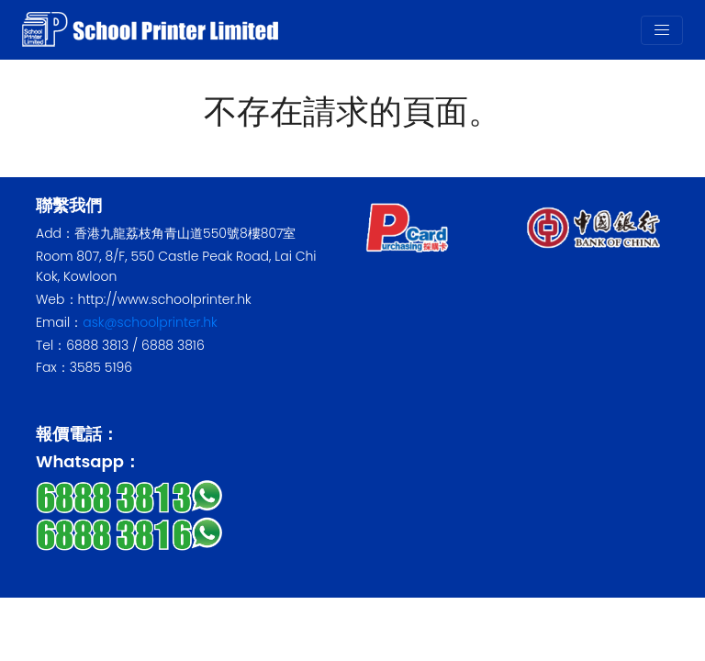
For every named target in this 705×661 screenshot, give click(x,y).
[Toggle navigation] (662, 30)
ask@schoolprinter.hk (150, 322)
